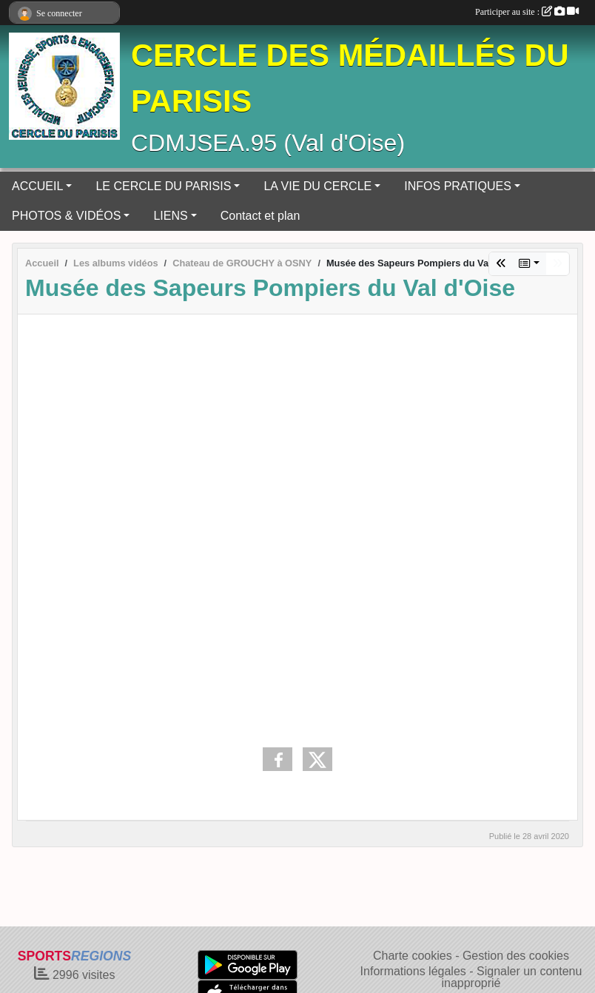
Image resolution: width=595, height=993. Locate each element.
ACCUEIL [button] (37, 186)
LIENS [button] (170, 215)
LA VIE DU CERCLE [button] (317, 186)
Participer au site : (527, 12)
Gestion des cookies (516, 955)
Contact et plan (260, 215)
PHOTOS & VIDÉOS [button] (66, 215)
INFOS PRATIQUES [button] (457, 186)
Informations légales (413, 971)
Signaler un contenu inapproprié (511, 977)
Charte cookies (412, 955)
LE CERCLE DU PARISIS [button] (163, 186)
